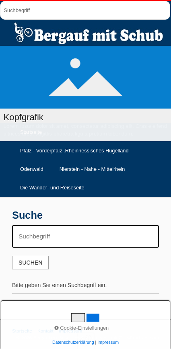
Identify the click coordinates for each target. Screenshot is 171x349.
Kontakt (45, 330)
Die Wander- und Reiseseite (52, 188)
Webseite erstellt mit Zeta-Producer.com (117, 337)
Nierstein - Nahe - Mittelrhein (92, 169)
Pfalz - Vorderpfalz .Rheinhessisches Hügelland (74, 151)
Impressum (70, 330)
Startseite (22, 330)
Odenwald (31, 169)
